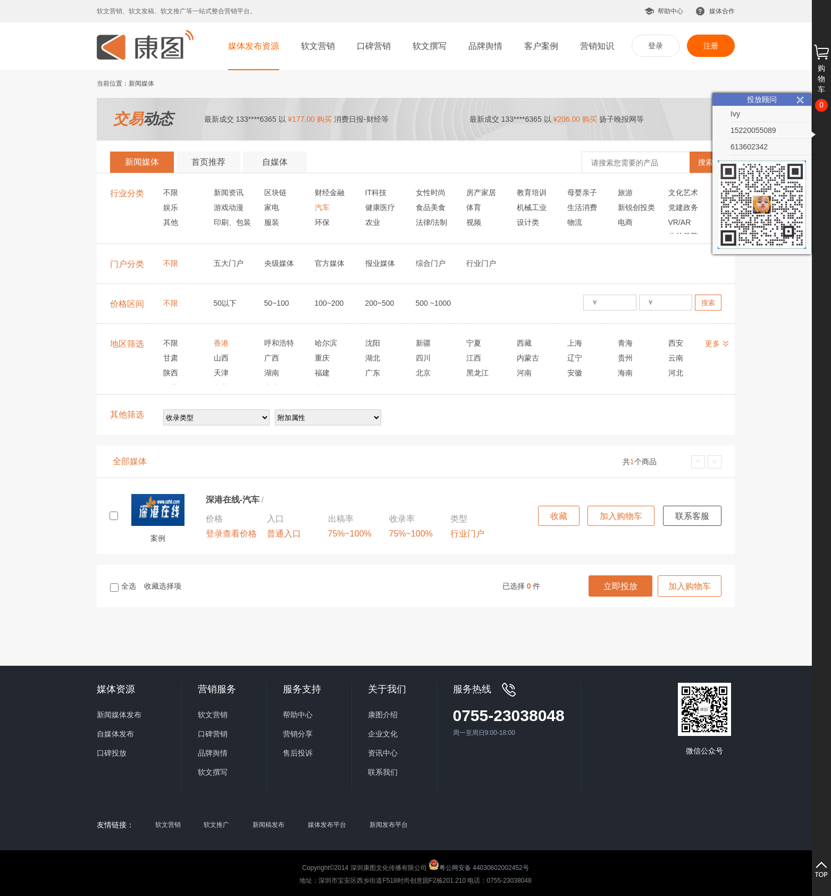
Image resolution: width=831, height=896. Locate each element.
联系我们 (383, 772)
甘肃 (170, 358)
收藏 (558, 516)
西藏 (524, 343)
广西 (271, 358)
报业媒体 (380, 263)
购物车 (821, 79)
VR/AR (679, 222)
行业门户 (481, 263)
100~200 (329, 303)
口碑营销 (374, 46)
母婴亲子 (582, 192)
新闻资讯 (229, 192)
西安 (675, 343)
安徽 (574, 373)
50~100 (276, 303)
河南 (524, 373)
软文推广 (216, 824)
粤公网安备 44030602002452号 (479, 864)
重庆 (322, 358)
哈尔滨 (326, 343)
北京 (423, 373)
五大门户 (229, 263)
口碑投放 (112, 753)
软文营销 (318, 46)
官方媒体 (330, 263)
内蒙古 (528, 358)
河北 (675, 373)
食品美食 (431, 207)
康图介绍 (383, 714)
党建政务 (683, 207)
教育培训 (532, 192)
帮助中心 (670, 11)
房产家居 (481, 192)
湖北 (372, 358)
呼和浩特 (279, 343)
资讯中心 (383, 753)
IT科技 (376, 192)
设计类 (528, 222)
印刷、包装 (232, 222)
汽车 (322, 207)
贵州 (625, 358)
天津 (221, 373)
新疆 (423, 343)
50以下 (225, 303)
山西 (221, 358)
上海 (574, 343)
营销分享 (298, 734)
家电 (271, 207)
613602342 (749, 147)
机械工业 (532, 207)
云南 (675, 358)
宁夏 (473, 343)
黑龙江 (477, 373)
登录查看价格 (231, 533)
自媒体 (275, 161)
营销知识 (597, 46)
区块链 (275, 192)
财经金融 (330, 192)
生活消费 (582, 207)
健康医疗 (380, 207)
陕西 (170, 373)
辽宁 (574, 358)
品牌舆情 (485, 46)
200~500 (379, 303)
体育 (473, 207)
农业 (372, 222)
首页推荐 (208, 161)
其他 (170, 222)
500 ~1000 (433, 303)
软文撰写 (430, 46)
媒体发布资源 (253, 46)
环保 (322, 222)
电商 (625, 222)
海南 (625, 373)
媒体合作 (722, 11)
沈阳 (372, 343)
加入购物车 (621, 516)
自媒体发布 (115, 734)
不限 (170, 192)
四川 (423, 358)
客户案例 (541, 46)
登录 (655, 45)
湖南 (271, 373)
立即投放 (620, 586)
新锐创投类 (636, 207)
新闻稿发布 (268, 824)
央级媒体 (279, 263)
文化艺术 (683, 192)
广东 (372, 373)
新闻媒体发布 (119, 714)
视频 (473, 222)
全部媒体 (130, 461)
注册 (710, 45)
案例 (157, 538)
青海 (625, 343)
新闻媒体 (142, 161)
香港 (221, 343)
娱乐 (170, 207)
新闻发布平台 (389, 824)
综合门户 (431, 263)
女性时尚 (431, 192)
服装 (271, 222)
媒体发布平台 (327, 824)
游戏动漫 (229, 207)
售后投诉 (298, 753)
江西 (473, 358)
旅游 (625, 192)
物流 (574, 222)
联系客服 (692, 516)
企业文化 (383, 734)
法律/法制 (432, 222)
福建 (322, 373)
